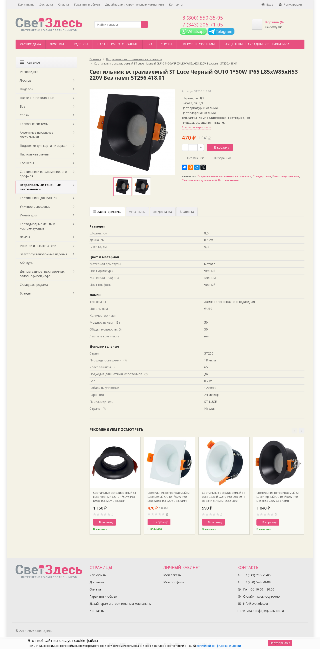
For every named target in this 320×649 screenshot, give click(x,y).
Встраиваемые (228, 180)
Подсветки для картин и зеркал (43, 145)
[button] (294, 430)
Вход (267, 4)
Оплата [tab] (187, 212)
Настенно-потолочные (117, 44)
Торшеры (27, 163)
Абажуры (27, 263)
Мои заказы (172, 575)
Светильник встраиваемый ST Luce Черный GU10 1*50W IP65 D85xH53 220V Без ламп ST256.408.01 (278, 497)
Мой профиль (173, 582)
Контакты (176, 4)
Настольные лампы (34, 154)
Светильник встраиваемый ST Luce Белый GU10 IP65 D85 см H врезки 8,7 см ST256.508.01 (223, 497)
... (300, 44)
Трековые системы (198, 44)
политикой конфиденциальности (218, 646)
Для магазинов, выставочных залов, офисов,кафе (42, 273)
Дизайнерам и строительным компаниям (134, 4)
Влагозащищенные (285, 176)
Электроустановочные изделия (43, 254)
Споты (166, 44)
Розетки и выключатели (38, 246)
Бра (149, 44)
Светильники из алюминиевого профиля (43, 173)
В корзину (219, 147)
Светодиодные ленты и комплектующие (37, 226)
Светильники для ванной (199, 180)
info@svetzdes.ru (255, 603)
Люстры (57, 44)
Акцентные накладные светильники (257, 44)
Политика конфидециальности (260, 611)
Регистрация (290, 4)
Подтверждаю (280, 643)
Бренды (25, 293)
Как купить (26, 4)
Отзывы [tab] (137, 212)
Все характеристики (196, 127)
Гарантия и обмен (87, 4)
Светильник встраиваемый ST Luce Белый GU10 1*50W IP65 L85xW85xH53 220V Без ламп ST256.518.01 (169, 497)
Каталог (30, 62)
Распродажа (30, 44)
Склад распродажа (34, 284)
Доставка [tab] (162, 212)
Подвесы (80, 44)
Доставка (46, 4)
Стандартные (262, 176)
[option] (122, 186)
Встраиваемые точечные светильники (224, 176)
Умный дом (28, 215)
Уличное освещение (35, 206)
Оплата (63, 4)
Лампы (25, 237)
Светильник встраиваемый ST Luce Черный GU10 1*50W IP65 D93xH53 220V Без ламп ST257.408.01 (114, 497)
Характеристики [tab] (107, 212)
